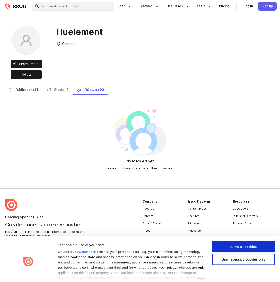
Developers (240, 208)
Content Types (197, 208)
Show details (67, 273)
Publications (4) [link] (23, 89)
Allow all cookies (243, 228)
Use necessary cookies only (243, 241)
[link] (224, 6)
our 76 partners (83, 233)
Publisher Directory (245, 216)
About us (148, 208)
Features (194, 216)
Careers (148, 216)
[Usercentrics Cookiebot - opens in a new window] (28, 273)
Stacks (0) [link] (58, 89)
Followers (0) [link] (90, 89)
